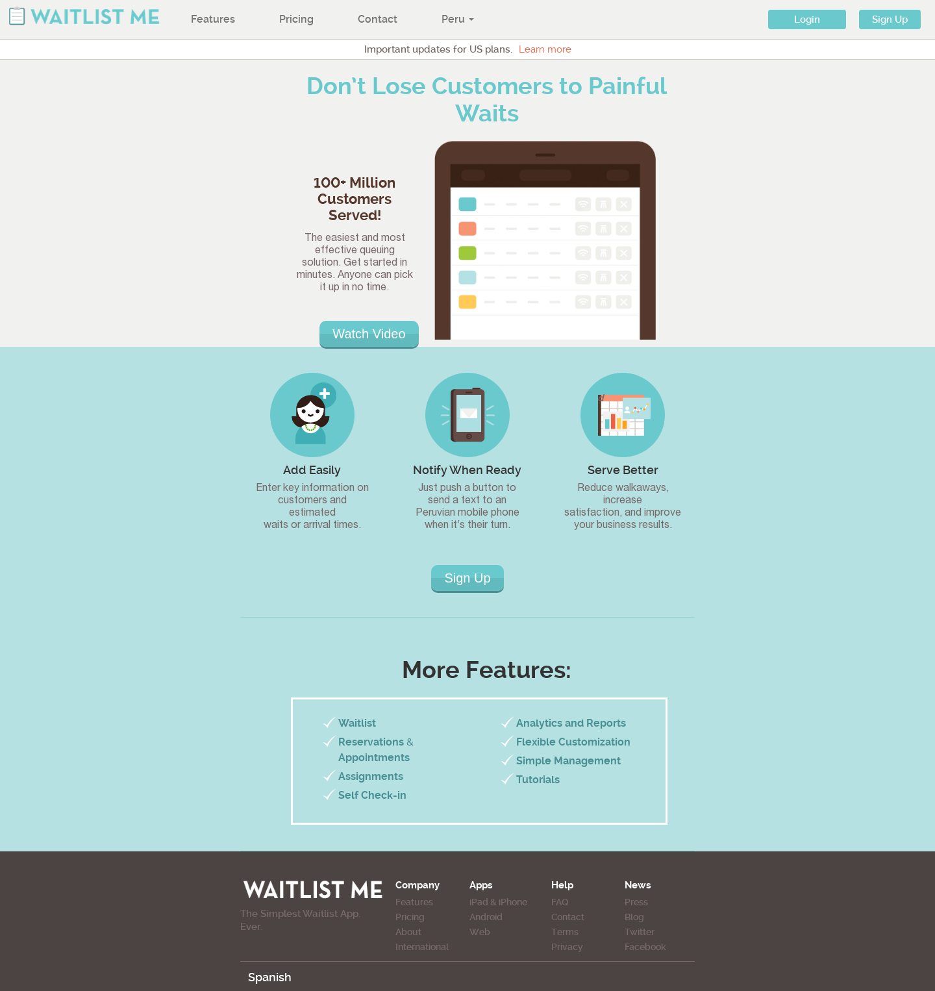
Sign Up (890, 19)
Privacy (567, 947)
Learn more (545, 49)
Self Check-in (372, 795)
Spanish (270, 977)
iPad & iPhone (498, 902)
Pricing (296, 19)
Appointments (374, 757)
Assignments (370, 776)
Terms (565, 932)
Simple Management (568, 761)
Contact (377, 19)
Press (636, 902)
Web (479, 932)
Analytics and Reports (571, 723)
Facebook (645, 947)
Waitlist (357, 723)
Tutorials (538, 779)
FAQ (559, 902)
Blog (634, 917)
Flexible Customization (573, 742)
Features (213, 19)
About (408, 932)
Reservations (371, 742)
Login (807, 19)
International (422, 947)
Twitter (639, 932)
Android (486, 917)
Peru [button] (458, 19)
